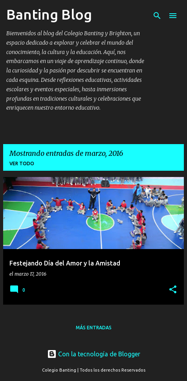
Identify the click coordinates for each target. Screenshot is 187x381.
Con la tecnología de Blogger (93, 354)
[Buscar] (157, 15)
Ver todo (21, 163)
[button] (173, 290)
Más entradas (94, 327)
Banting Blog (49, 14)
